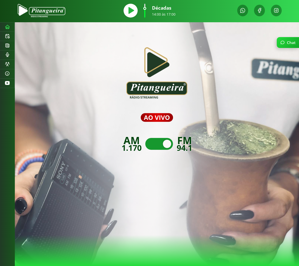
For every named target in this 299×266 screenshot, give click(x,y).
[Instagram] (276, 10)
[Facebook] (259, 10)
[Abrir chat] (288, 42)
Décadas (161, 7)
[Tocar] (131, 11)
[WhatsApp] (242, 10)
